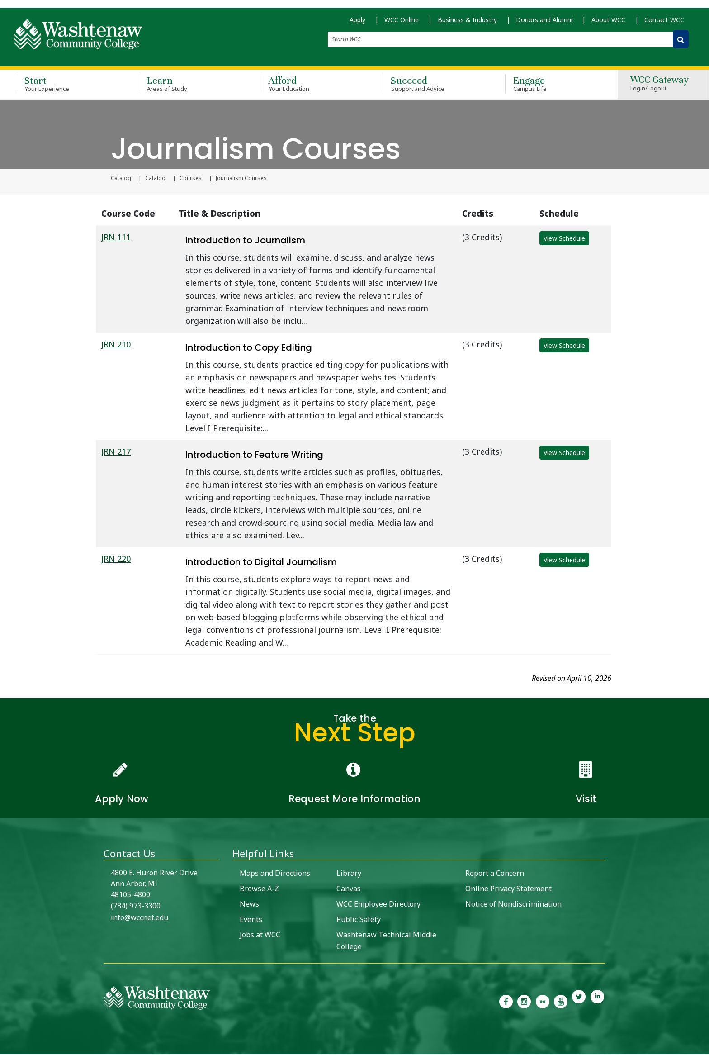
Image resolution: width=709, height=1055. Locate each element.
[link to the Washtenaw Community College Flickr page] (542, 1001)
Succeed (431, 85)
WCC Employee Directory (378, 905)
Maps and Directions (275, 874)
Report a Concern (494, 874)
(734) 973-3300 (136, 907)
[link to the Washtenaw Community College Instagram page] (524, 1001)
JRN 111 (116, 238)
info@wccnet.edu (139, 918)
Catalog (121, 179)
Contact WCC (664, 23)
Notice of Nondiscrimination (513, 905)
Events (251, 920)
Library (348, 874)
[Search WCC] (681, 42)
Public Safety (358, 920)
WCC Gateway (659, 85)
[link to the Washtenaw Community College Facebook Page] (506, 1001)
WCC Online (401, 23)
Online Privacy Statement (508, 889)
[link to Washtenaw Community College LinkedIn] (597, 1001)
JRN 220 (116, 559)
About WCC (608, 23)
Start (65, 85)
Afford (309, 85)
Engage (553, 85)
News (249, 905)
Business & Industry (467, 23)
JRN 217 (116, 452)
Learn (187, 85)
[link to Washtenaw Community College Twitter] (579, 1001)
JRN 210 (116, 345)
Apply (357, 23)
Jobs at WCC (260, 936)
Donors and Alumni (544, 23)
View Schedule (564, 239)
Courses (191, 179)
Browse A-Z (259, 889)
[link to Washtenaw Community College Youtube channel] (561, 1001)
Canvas (348, 889)
